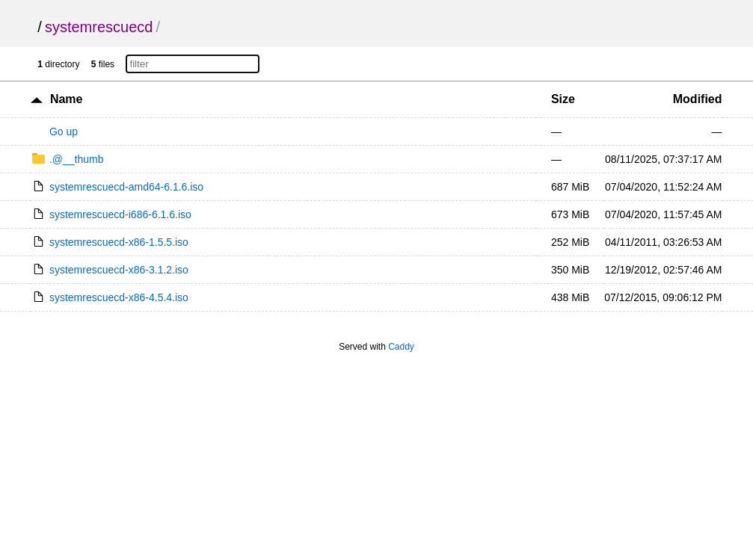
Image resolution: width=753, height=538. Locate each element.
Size (563, 99)
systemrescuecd (99, 27)
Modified (697, 99)
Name (66, 99)
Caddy (401, 346)
